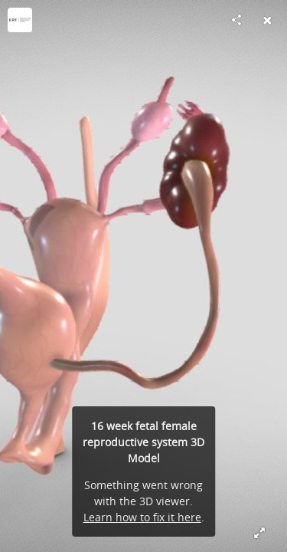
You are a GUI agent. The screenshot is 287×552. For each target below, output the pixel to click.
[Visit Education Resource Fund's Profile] (20, 20)
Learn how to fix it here (142, 517)
